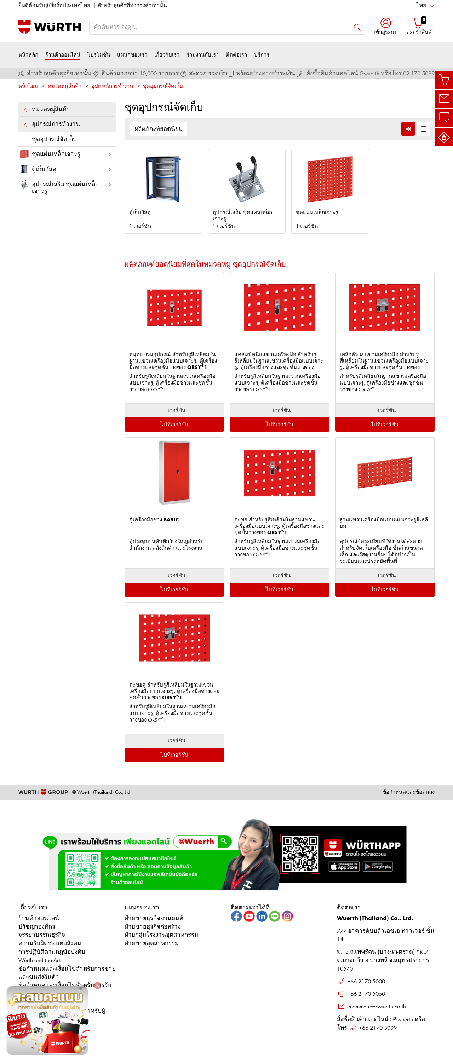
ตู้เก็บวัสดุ (65, 169)
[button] (386, 27)
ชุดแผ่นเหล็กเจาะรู (65, 154)
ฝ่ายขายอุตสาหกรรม (152, 944)
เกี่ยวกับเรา (166, 55)
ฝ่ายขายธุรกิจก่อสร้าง (152, 927)
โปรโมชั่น (98, 55)
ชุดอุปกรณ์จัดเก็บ (163, 86)
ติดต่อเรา (236, 55)
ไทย (421, 5)
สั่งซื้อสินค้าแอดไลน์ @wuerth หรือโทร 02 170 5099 (370, 74)
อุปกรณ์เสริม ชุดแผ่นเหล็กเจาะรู (65, 186)
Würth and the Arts (40, 961)
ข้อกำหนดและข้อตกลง (409, 792)
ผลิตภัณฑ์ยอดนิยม (158, 129)
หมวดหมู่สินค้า (64, 86)
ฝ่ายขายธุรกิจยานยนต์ (154, 918)
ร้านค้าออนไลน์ (62, 55)
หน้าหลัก (28, 55)
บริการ (261, 55)
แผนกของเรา (132, 55)
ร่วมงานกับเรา (203, 55)
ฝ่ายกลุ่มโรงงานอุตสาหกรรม (161, 935)
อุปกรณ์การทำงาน (112, 86)
